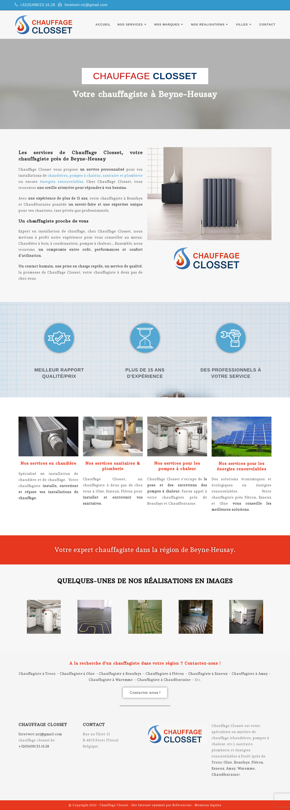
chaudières (58, 176)
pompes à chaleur (85, 176)
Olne (228, 762)
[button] (145, 692)
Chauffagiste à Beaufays (120, 674)
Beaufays (242, 762)
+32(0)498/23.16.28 (37, 5)
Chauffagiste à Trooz (37, 674)
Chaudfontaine (225, 775)
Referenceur (182, 805)
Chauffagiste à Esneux (208, 674)
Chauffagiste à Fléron (165, 674)
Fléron (257, 762)
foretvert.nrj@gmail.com (86, 5)
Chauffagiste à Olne (77, 674)
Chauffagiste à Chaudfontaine (164, 680)
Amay (231, 768)
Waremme (246, 768)
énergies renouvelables (61, 182)
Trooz (217, 762)
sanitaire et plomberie (122, 176)
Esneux (218, 768)
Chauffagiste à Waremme (111, 680)
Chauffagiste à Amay (250, 674)
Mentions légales (208, 805)
